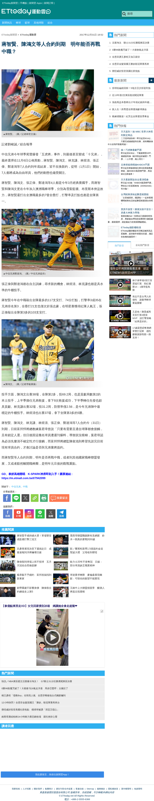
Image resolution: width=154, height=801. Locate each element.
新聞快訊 (7, 22)
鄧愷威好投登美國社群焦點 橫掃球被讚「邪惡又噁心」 (30, 709)
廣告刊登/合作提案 (64, 789)
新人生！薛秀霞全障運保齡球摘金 (129, 109)
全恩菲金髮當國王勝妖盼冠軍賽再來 (130, 64)
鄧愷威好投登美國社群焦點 (126, 71)
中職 (25, 486)
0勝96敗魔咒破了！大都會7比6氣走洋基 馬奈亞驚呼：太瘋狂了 (35, 688)
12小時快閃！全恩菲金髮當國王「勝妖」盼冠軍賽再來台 (31, 702)
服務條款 (101, 789)
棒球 (18, 22)
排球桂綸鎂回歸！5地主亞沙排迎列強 (131, 88)
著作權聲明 (126, 789)
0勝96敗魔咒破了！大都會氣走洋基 (130, 49)
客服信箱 (80, 789)
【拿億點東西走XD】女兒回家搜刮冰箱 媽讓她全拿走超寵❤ (39, 606)
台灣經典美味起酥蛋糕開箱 (122, 178)
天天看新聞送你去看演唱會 (122, 167)
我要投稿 (16, 789)
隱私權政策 (113, 789)
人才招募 (27, 789)
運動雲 (28, 11)
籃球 (27, 22)
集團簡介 (49, 789)
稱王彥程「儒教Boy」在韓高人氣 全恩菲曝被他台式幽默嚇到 (34, 695)
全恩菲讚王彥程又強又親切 (127, 57)
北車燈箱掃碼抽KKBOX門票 (122, 155)
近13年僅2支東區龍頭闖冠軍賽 (128, 95)
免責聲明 (138, 789)
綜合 (50, 22)
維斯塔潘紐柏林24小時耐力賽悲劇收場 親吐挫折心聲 (29, 716)
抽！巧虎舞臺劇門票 (118, 143)
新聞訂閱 (48, 3)
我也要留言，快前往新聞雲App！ (52, 774)
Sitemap (90, 789)
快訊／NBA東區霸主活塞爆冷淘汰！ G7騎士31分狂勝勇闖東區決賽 (37, 681)
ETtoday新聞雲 (10, 3)
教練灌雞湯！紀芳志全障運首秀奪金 (130, 116)
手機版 (23, 3)
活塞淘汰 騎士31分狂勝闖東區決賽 (130, 42)
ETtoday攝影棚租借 (118, 208)
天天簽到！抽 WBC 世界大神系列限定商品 (129, 131)
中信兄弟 (16, 486)
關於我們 (38, 789)
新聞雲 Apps (35, 3)
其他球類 (39, 22)
